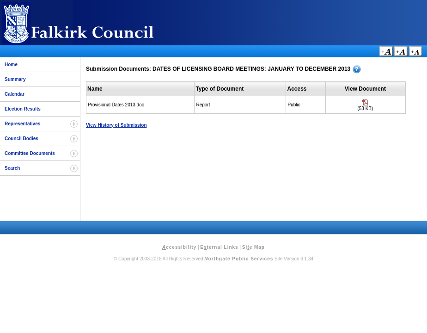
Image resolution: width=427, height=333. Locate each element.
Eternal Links (219, 247)
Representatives (22, 123)
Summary (15, 79)
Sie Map (253, 247)
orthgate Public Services (238, 258)
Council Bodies (21, 138)
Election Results (23, 108)
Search (12, 168)
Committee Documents (30, 153)
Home (11, 64)
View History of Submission (116, 125)
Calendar (14, 94)
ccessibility (179, 247)
